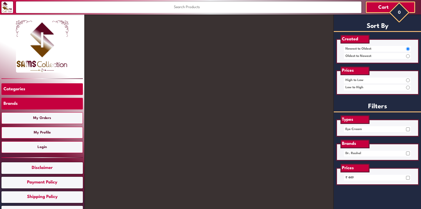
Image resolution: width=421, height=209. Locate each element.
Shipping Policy (42, 197)
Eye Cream (353, 129)
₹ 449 (349, 177)
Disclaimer (42, 168)
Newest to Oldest (358, 49)
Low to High (354, 87)
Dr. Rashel (353, 153)
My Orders (42, 118)
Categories (14, 89)
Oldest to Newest (358, 56)
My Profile (42, 132)
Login (42, 147)
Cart (383, 7)
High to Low (354, 80)
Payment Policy (42, 182)
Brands (10, 104)
